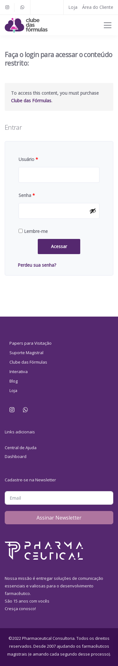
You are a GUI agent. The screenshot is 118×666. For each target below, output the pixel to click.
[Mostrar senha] (92, 210)
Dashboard (15, 456)
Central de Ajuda (21, 447)
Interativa (18, 371)
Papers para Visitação (30, 343)
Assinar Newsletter (59, 517)
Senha (27, 195)
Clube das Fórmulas (31, 101)
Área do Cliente (97, 7)
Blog (13, 381)
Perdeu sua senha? (37, 265)
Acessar (59, 246)
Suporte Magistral (26, 352)
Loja (72, 7)
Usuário (28, 159)
